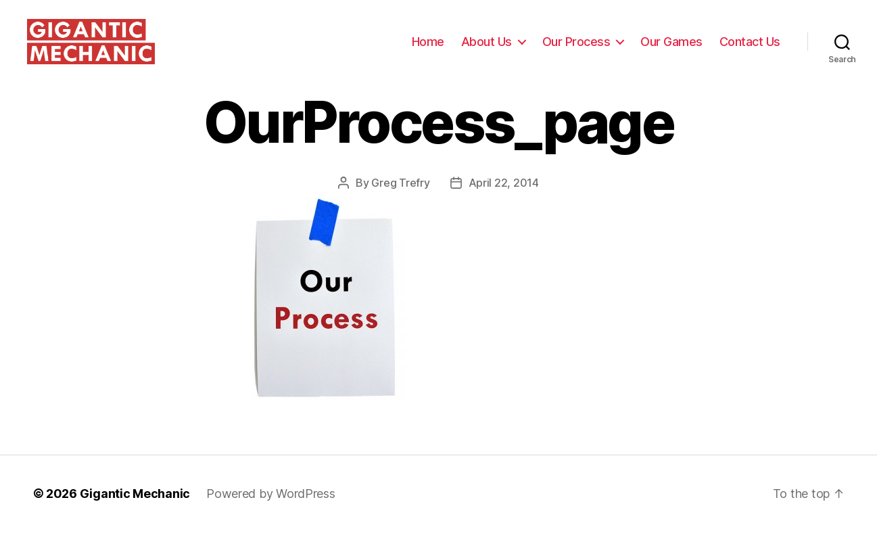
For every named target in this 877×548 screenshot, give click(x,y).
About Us (486, 49)
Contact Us (749, 49)
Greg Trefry (400, 199)
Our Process (576, 49)
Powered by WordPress (270, 510)
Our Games (671, 49)
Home (428, 49)
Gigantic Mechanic (135, 510)
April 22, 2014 (504, 199)
